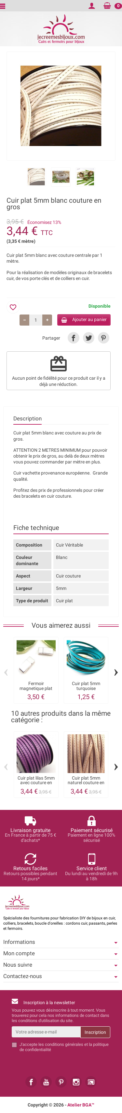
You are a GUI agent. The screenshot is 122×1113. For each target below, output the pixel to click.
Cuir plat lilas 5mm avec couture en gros (36, 782)
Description (27, 418)
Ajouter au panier (84, 319)
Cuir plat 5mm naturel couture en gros (86, 782)
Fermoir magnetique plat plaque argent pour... (36, 690)
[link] (73, 338)
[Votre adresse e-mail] (46, 1031)
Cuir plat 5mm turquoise (86, 686)
